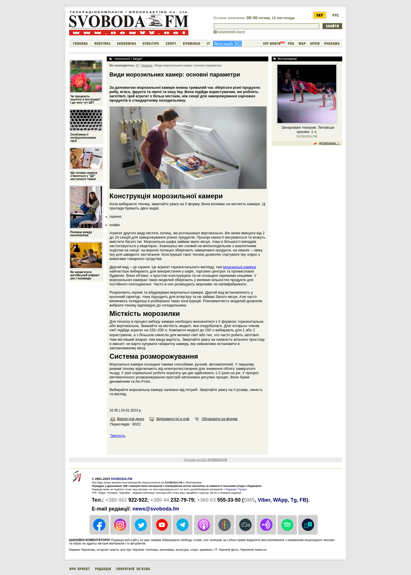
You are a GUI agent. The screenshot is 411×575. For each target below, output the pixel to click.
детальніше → (329, 143)
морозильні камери (239, 267)
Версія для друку (130, 419)
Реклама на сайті (205, 459)
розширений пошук (231, 31)
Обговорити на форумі (219, 419)
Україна (146, 65)
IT (137, 65)
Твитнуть (118, 435)
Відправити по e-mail (172, 419)
